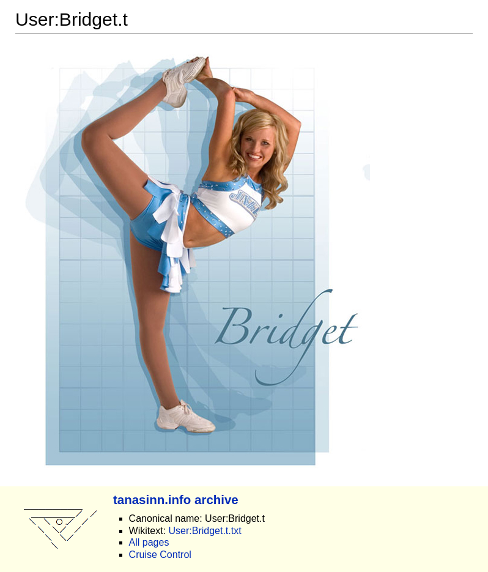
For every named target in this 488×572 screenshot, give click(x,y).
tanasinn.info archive (175, 499)
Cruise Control (160, 554)
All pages (149, 542)
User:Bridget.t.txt (204, 531)
